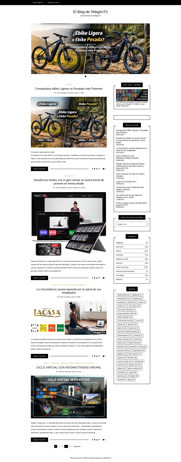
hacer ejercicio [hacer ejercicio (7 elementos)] (135, 354)
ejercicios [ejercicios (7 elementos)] (134, 328)
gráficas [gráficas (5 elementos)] (122, 354)
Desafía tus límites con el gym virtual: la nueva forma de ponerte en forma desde (131, 140)
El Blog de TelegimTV (90, 12)
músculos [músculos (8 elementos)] (138, 361)
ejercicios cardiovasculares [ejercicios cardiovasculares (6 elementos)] (128, 332)
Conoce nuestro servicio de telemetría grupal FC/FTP (131, 204)
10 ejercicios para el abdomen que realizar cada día (130, 188)
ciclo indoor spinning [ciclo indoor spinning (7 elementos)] (126, 310)
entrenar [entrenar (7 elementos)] (138, 335)
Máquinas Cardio (132, 259)
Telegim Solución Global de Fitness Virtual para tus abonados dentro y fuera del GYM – (130, 166)
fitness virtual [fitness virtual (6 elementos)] (134, 343)
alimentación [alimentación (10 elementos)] (124, 298)
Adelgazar (68, 176)
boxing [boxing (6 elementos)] (121, 302)
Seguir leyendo (39, 169)
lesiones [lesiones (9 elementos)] (132, 358)
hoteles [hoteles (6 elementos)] (121, 358)
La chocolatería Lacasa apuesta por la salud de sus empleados (131, 149)
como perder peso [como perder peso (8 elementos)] (125, 321)
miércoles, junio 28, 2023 (73, 371)
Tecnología (89, 363)
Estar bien (56, 285)
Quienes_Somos (53, 2)
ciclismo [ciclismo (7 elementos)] (122, 306)
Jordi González (92, 53)
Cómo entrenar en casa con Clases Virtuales (130, 175)
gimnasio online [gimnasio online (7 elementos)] (124, 350)
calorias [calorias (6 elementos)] (132, 302)
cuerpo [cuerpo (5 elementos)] (121, 324)
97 (70, 446)
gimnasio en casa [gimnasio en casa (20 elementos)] (138, 346)
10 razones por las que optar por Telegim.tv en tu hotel (129, 196)
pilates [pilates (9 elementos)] (121, 368)
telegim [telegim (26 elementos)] (134, 376)
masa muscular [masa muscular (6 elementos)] (124, 361)
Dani (61, 297)
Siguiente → (78, 446)
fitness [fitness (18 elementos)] (122, 343)
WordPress (107, 458)
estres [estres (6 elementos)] (137, 339)
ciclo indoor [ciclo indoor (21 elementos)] (134, 306)
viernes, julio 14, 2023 (73, 297)
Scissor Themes (83, 458)
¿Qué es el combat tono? (126, 182)
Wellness (132, 279)
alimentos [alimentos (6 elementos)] (137, 298)
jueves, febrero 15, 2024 (76, 187)
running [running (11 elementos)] (122, 372)
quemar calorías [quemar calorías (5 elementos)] (134, 368)
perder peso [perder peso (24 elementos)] (135, 365)
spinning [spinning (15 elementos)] (122, 376)
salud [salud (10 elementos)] (132, 372)
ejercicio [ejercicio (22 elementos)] (122, 328)
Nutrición (132, 263)
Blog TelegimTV (38, 2)
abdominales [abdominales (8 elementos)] (123, 295)
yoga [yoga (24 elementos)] (131, 380)
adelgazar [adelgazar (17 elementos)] (137, 295)
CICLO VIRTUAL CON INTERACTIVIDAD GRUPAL (68, 367)
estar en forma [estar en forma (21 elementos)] (124, 339)
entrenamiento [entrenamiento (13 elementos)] (124, 335)
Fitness (90, 44)
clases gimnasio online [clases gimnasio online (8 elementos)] (127, 313)
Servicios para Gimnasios (71, 363)
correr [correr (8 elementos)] (139, 321)
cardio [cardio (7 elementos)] (141, 302)
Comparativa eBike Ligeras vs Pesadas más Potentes (69, 88)
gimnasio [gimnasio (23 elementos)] (122, 346)
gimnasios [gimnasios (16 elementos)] (139, 350)
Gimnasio (55, 363)
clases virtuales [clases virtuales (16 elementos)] (125, 317)
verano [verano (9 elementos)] (121, 380)
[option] (90, 48)
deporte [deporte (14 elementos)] (132, 324)
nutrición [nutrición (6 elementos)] (122, 365)
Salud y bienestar (78, 285)
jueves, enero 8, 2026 (76, 93)
